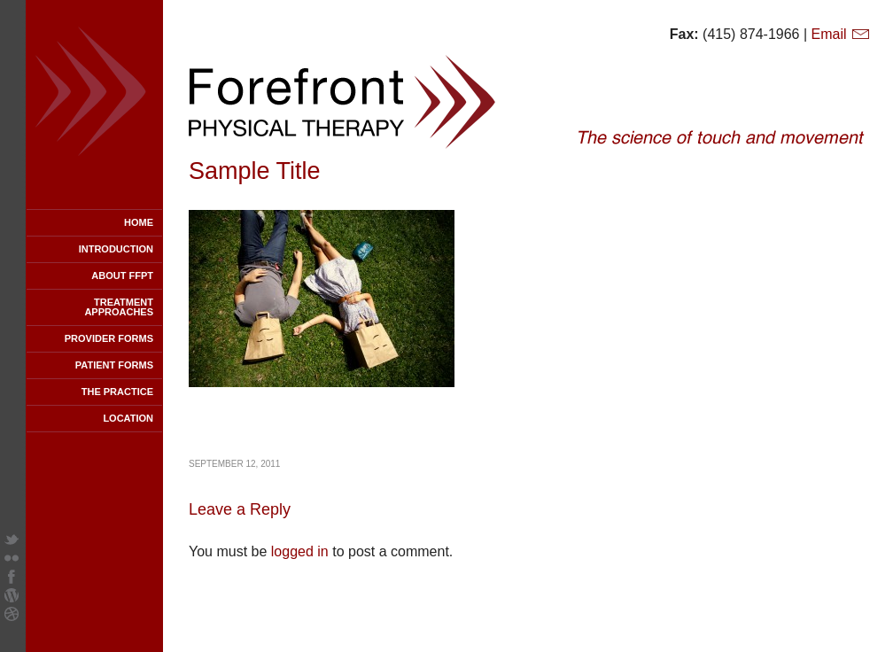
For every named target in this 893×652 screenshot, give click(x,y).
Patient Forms (114, 365)
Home (138, 222)
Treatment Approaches (118, 307)
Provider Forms (109, 338)
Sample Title (255, 171)
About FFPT (122, 275)
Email (841, 34)
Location (128, 418)
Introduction (116, 249)
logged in (300, 551)
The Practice (117, 391)
